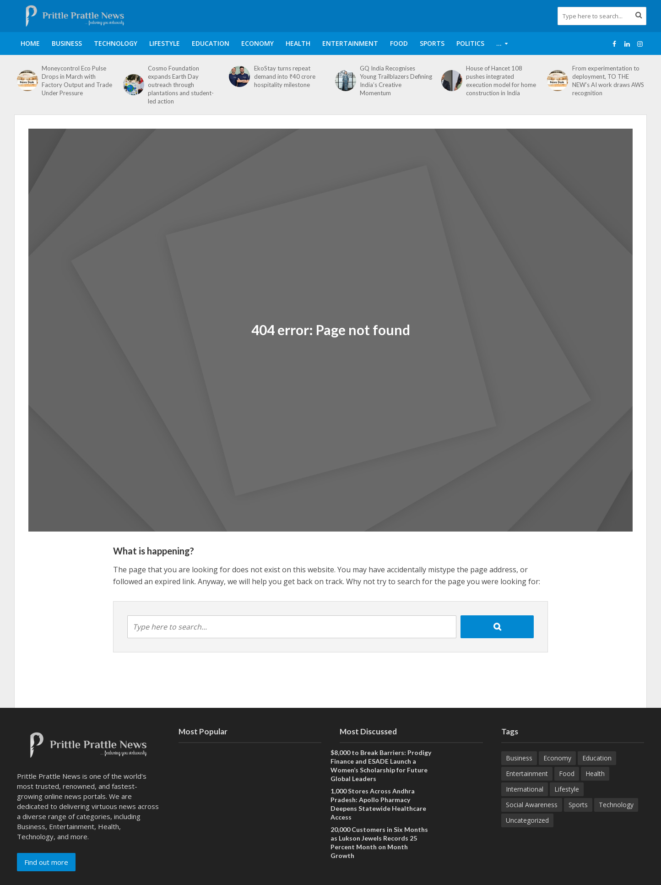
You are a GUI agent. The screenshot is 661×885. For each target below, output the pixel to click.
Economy (257, 43)
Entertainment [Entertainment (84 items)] (527, 773)
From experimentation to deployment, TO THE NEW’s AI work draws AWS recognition (608, 81)
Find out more (46, 862)
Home (30, 43)
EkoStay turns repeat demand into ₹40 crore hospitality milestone (284, 76)
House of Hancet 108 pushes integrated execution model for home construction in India (501, 81)
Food (399, 43)
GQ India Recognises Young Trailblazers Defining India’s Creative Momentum (396, 81)
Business (67, 43)
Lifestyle (164, 43)
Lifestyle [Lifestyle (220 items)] (566, 789)
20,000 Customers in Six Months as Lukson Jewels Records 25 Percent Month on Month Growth (379, 842)
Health (298, 43)
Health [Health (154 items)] (595, 773)
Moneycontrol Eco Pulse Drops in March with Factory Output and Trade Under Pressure (77, 81)
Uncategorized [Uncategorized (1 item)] (527, 820)
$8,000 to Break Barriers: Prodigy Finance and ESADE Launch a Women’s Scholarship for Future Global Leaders (380, 765)
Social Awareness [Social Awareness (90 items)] (532, 804)
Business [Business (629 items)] (519, 758)
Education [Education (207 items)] (597, 758)
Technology (115, 43)
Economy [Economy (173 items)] (557, 758)
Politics (470, 43)
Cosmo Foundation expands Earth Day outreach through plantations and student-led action (181, 85)
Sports (432, 43)
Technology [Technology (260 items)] (616, 804)
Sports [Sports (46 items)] (578, 804)
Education (210, 43)
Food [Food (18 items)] (566, 773)
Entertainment (350, 43)
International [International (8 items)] (524, 789)
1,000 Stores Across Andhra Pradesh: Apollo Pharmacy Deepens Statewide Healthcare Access (378, 804)
